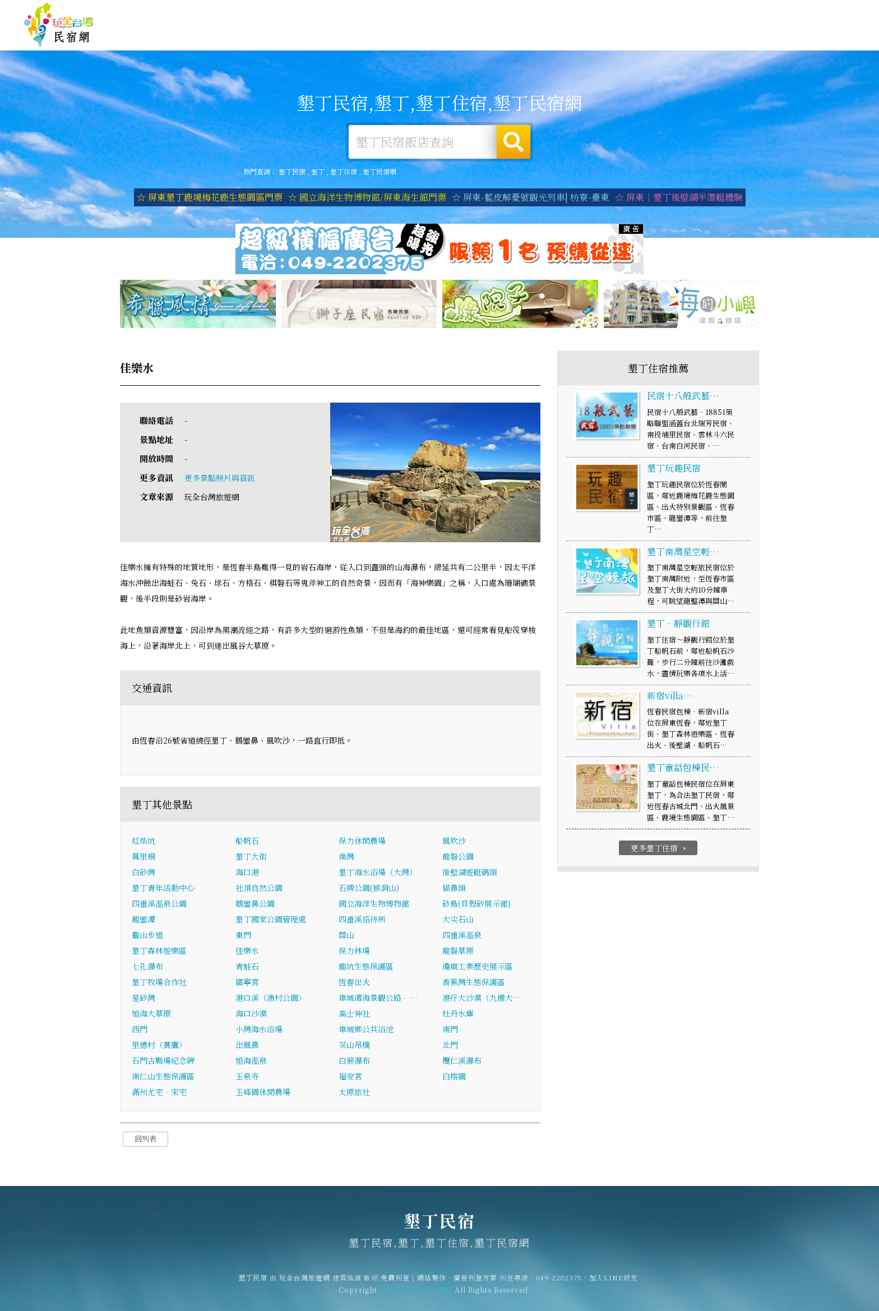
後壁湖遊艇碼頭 (469, 873)
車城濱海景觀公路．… (378, 999)
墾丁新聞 (727, 41)
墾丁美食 (624, 37)
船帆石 (247, 842)
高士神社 (354, 1015)
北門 (450, 1046)
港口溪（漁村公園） (270, 999)
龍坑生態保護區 (366, 967)
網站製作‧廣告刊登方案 (746, 12)
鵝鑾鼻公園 (255, 905)
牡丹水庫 (458, 1015)
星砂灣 (143, 999)
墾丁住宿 (470, 34)
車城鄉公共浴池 (366, 1030)
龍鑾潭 (143, 920)
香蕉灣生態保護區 (473, 983)
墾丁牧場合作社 (159, 983)
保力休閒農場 (362, 842)
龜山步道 (147, 936)
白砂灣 (143, 873)
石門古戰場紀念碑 (163, 1062)
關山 (346, 936)
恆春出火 (354, 983)
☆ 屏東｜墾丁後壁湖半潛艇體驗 (679, 197)
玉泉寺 (247, 1077)
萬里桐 (143, 858)
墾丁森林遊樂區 (159, 952)
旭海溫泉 (251, 1062)
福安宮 (350, 1077)
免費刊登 (684, 12)
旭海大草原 (151, 1015)
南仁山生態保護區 (163, 1077)
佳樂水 (247, 952)
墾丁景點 (779, 44)
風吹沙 (454, 842)
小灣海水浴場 (259, 1030)
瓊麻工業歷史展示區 (477, 967)
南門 (450, 1030)
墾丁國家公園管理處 (270, 920)
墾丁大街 (251, 858)
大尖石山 (458, 920)
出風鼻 (247, 1046)
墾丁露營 (521, 35)
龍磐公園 (458, 858)
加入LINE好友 (613, 1283)
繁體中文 (824, 11)
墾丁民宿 (58, 25)
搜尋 (513, 142)
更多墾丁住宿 (659, 849)
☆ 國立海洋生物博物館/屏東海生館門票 (367, 197)
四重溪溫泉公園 (159, 905)
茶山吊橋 (354, 1046)
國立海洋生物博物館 (374, 905)
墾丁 (318, 171)
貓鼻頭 (454, 889)
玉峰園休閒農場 (262, 1093)
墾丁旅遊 (573, 36)
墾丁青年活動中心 (163, 889)
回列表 (145, 1140)
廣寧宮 (247, 983)
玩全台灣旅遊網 (637, 12)
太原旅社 (354, 1093)
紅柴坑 (143, 842)
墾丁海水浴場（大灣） (378, 873)
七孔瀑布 (147, 967)
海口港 (247, 873)
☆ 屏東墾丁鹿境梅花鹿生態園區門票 (210, 197)
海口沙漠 (251, 1015)
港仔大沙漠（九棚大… (481, 999)
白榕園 (454, 1077)
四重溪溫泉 (462, 936)
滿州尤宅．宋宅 (159, 1093)
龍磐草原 (458, 952)
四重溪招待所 (362, 920)
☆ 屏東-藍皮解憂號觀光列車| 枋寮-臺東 (530, 197)
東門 (243, 936)
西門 (139, 1030)
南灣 (346, 858)
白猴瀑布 (354, 1062)
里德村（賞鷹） (159, 1046)
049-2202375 (559, 1283)
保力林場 (354, 952)
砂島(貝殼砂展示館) (476, 905)
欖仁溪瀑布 (462, 1062)
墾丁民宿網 (379, 171)
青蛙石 (247, 967)
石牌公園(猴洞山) (369, 889)
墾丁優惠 (676, 39)
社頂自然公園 (259, 889)
